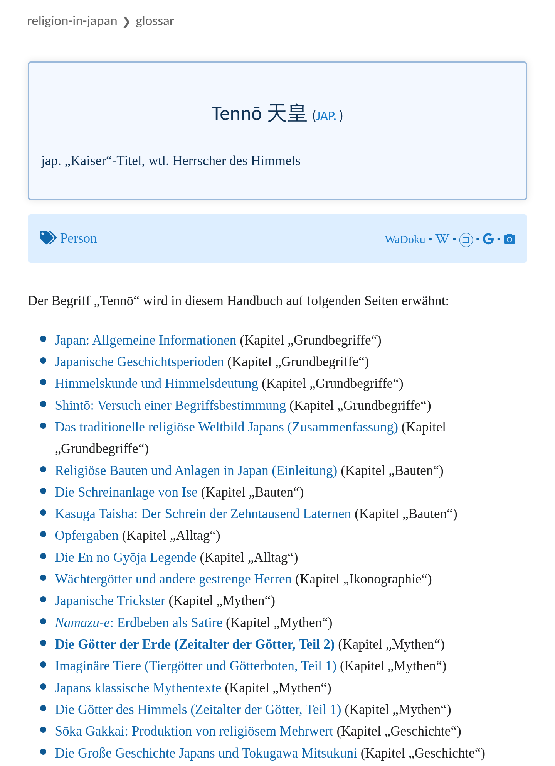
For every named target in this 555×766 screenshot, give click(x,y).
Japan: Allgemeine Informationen (145, 340)
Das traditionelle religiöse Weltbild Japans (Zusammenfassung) (226, 427)
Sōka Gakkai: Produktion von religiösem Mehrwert (194, 731)
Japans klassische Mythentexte (138, 687)
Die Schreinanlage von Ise (126, 492)
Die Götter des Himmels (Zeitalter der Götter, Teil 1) (198, 709)
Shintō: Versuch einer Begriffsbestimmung (170, 405)
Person (78, 238)
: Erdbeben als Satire (138, 622)
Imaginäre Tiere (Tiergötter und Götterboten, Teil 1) (195, 665)
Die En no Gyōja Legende (125, 557)
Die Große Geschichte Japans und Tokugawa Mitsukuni (206, 753)
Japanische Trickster (110, 600)
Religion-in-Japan (72, 20)
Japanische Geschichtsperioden (139, 361)
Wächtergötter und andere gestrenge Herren (173, 579)
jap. (326, 115)
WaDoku (405, 239)
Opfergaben (86, 535)
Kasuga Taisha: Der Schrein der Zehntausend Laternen (203, 513)
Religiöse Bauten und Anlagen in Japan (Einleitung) (196, 470)
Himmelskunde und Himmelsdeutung (156, 383)
